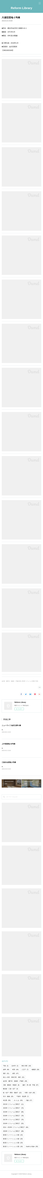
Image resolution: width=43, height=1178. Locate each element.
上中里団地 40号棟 (8, 744)
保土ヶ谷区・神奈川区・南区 (13, 1078)
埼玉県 (6, 1101)
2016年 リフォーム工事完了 (13, 1124)
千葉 (5, 1066)
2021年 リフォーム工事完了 (13, 1105)
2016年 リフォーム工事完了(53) (30, 681)
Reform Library (21, 8)
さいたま (18, 1101)
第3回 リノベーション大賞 (13, 1139)
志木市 (15, 1066)
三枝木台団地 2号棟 (9, 763)
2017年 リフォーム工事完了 (13, 1120)
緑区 (15, 1074)
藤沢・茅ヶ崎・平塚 (30, 1085)
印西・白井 (30, 1093)
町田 (15, 1070)
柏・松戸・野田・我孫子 (12, 1093)
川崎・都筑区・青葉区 (11, 1085)
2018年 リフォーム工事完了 (13, 1116)
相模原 (35, 1070)
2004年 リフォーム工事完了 (13, 1131)
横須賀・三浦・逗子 (10, 1089)
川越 (29, 1101)
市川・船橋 (8, 1097)
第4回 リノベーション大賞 (13, 1135)
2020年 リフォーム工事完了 (13, 1108)
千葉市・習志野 (23, 1097)
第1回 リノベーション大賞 (13, 1147)
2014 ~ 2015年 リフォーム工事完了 (15, 1128)
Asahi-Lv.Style (32, 1147)
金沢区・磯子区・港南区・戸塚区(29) (11, 681)
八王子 (25, 1070)
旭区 (6, 1074)
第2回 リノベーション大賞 (13, 1143)
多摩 (6, 1070)
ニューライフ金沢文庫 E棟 (11, 725)
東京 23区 (26, 1066)
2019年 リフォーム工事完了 (13, 1112)
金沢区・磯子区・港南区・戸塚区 (15, 1081)
